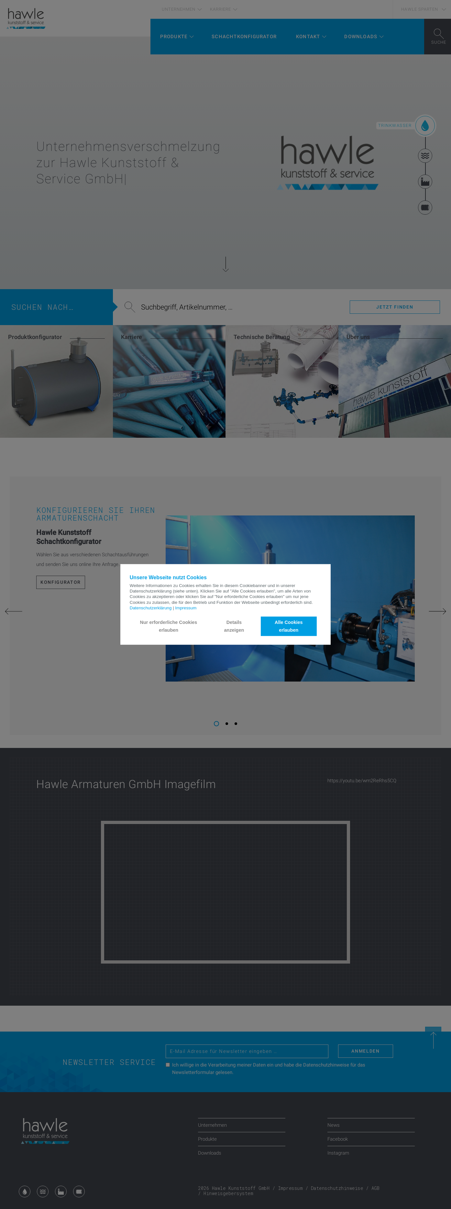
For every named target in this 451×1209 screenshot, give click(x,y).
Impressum (185, 607)
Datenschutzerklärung (151, 607)
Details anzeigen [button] (234, 626)
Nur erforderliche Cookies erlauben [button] (168, 626)
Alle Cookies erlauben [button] (288, 626)
